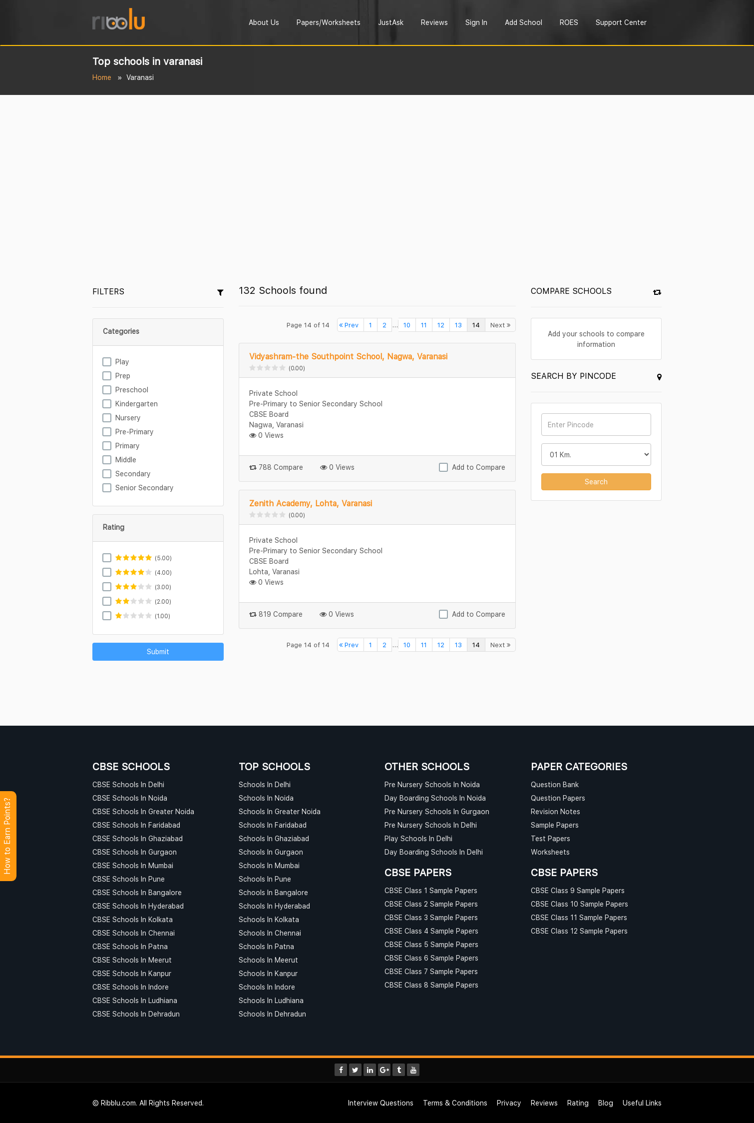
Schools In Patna (266, 946)
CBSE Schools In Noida (129, 798)
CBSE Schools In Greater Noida (143, 811)
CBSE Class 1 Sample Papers (430, 890)
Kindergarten (136, 403)
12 (440, 325)
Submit (158, 651)
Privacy (509, 1103)
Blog (605, 1103)
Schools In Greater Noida (280, 811)
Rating (578, 1103)
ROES (569, 22)
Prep (122, 375)
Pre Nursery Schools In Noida (432, 784)
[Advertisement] (377, 170)
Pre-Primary (134, 431)
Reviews (434, 22)
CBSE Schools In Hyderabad (138, 906)
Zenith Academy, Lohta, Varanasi (310, 503)
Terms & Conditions (455, 1103)
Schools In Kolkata (269, 919)
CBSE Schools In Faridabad (136, 825)
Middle (125, 459)
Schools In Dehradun (272, 1014)
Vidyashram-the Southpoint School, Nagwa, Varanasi (348, 356)
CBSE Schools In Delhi (128, 784)
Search (596, 481)
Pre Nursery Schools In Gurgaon (436, 811)
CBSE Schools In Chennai (133, 933)
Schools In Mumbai (269, 865)
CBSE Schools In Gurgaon (134, 852)
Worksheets (550, 852)
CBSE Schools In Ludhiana (134, 1000)
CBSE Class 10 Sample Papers (579, 904)
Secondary (133, 473)
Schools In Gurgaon (271, 852)
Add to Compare (478, 467)
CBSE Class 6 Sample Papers (431, 958)
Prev (349, 325)
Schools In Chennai (270, 933)
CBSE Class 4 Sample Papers (431, 931)
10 (406, 325)
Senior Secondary (144, 487)
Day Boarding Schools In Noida (435, 798)
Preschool (131, 389)
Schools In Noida (266, 798)
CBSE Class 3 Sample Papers (431, 917)
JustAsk (390, 22)
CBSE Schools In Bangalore (137, 892)
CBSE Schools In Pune (128, 879)
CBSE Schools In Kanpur (131, 973)
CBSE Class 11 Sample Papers (579, 917)
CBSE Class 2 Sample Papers (431, 904)
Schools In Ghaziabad (274, 838)
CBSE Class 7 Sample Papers (431, 971)
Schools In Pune (265, 879)
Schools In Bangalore (273, 892)
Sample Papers (555, 825)
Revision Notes (555, 811)
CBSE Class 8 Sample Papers (431, 985)
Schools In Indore (267, 987)
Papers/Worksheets (329, 22)
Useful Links (642, 1103)
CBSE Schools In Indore (130, 987)
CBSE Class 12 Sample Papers (579, 931)
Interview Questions (380, 1103)
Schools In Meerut (268, 960)
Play (122, 361)
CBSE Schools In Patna (130, 946)
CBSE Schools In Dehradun (136, 1014)
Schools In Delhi (265, 784)
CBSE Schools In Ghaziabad (137, 838)
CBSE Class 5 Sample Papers (431, 944)
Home (101, 77)
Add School (523, 22)
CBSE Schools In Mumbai (132, 865)
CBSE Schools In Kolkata (132, 919)
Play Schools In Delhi (418, 838)
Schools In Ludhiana (271, 1000)
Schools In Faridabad (273, 825)
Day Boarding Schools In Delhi (433, 852)
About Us (264, 22)
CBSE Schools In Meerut (132, 960)
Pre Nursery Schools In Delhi (430, 825)
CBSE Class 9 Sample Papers (578, 890)
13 (458, 325)
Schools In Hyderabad (274, 906)
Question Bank (555, 784)
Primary (127, 445)
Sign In (476, 22)
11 (424, 325)
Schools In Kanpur (268, 973)
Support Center (621, 22)
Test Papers (550, 838)
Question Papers (558, 798)
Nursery (128, 417)
